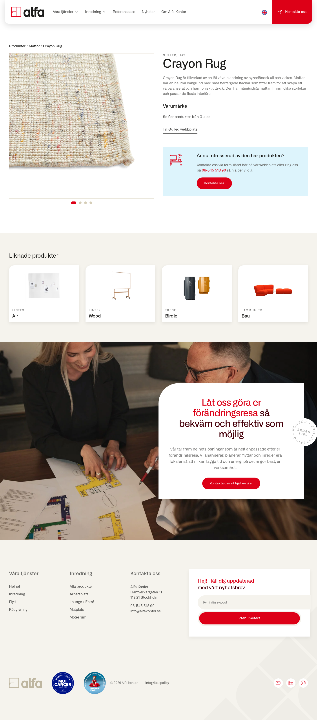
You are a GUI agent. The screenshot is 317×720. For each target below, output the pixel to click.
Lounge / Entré (82, 602)
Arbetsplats (79, 594)
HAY (182, 55)
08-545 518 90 (214, 170)
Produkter (17, 46)
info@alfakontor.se (145, 611)
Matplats (77, 609)
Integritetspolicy (157, 682)
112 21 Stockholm (144, 597)
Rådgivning (18, 609)
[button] (65, 12)
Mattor (34, 46)
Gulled (170, 55)
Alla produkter (81, 586)
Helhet (14, 586)
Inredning (17, 594)
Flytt (12, 602)
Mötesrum (78, 617)
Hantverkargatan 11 (146, 592)
